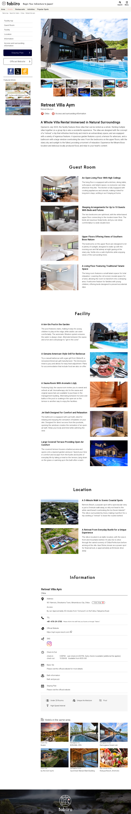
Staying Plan (18, 52)
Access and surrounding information (14, 44)
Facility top (8, 20)
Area (3, 9)
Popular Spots (43, 9)
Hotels (10, 9)
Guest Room (9, 25)
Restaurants (20, 9)
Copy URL (25, 71)
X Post (18, 71)
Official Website (17, 61)
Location (7, 34)
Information (8, 38)
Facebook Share (11, 71)
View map (97, 603)
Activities (31, 9)
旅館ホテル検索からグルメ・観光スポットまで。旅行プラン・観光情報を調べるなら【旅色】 (27, 4)
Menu (127, 5)
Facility (7, 29)
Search (120, 5)
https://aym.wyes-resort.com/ (59, 632)
